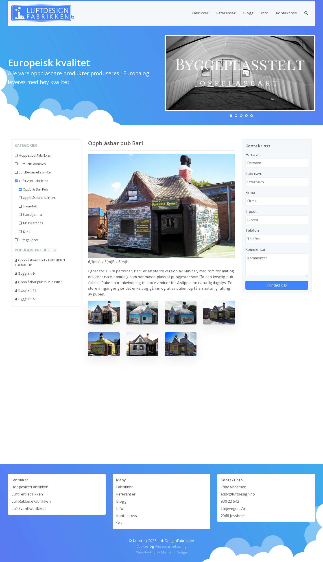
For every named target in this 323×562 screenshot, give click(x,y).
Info (264, 13)
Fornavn (252, 154)
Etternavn (253, 173)
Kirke (24, 231)
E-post (251, 211)
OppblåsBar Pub (33, 189)
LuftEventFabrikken (31, 181)
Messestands (31, 223)
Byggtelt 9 (25, 273)
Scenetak (28, 206)
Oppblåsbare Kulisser (37, 197)
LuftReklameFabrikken (33, 172)
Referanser (226, 13)
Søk (119, 522)
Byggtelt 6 (25, 299)
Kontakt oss (286, 13)
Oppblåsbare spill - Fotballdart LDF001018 (40, 262)
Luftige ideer (26, 240)
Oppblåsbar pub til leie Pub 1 (39, 282)
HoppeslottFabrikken (33, 155)
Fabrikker (200, 13)
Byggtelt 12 (25, 290)
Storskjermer (30, 214)
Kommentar (255, 249)
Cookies (143, 546)
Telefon (252, 230)
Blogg (248, 13)
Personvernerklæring (171, 546)
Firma (250, 192)
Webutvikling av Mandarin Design (161, 552)
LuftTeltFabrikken (30, 164)
